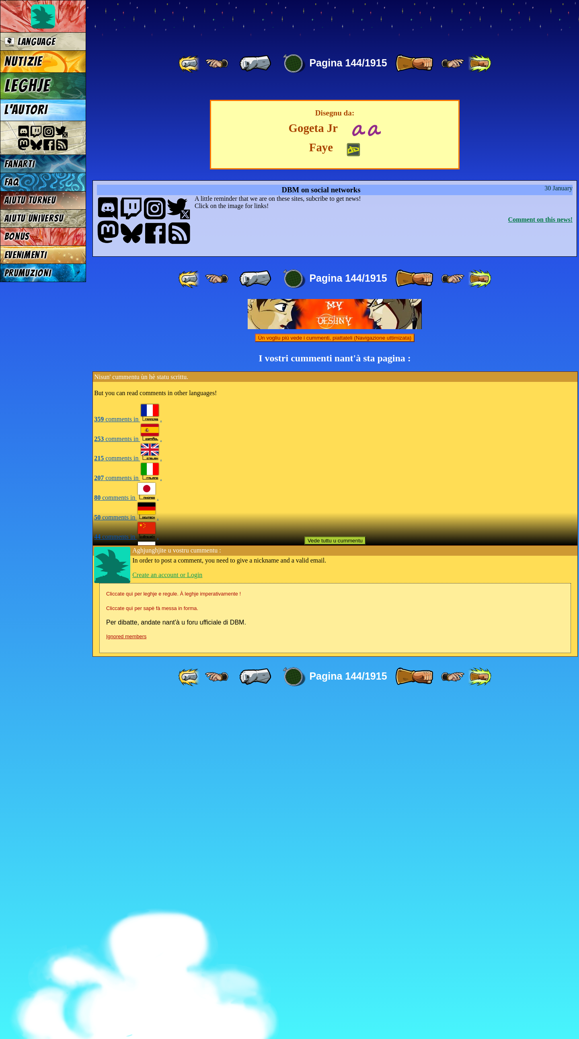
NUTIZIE (23, 61)
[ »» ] (480, 64)
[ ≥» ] (453, 64)
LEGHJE (27, 85)
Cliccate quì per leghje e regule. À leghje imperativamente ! (173, 934)
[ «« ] (190, 64)
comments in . (128, 759)
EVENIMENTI (25, 255)
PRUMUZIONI (27, 273)
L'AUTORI (26, 110)
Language (29, 42)
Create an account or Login (167, 914)
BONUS (17, 236)
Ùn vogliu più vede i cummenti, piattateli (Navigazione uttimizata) (335, 678)
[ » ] (414, 63)
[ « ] (255, 63)
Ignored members (126, 976)
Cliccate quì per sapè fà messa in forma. (152, 948)
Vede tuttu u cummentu (335, 881)
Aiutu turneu (30, 200)
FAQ (11, 182)
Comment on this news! (540, 559)
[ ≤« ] (217, 64)
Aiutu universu (34, 218)
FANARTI (19, 164)
